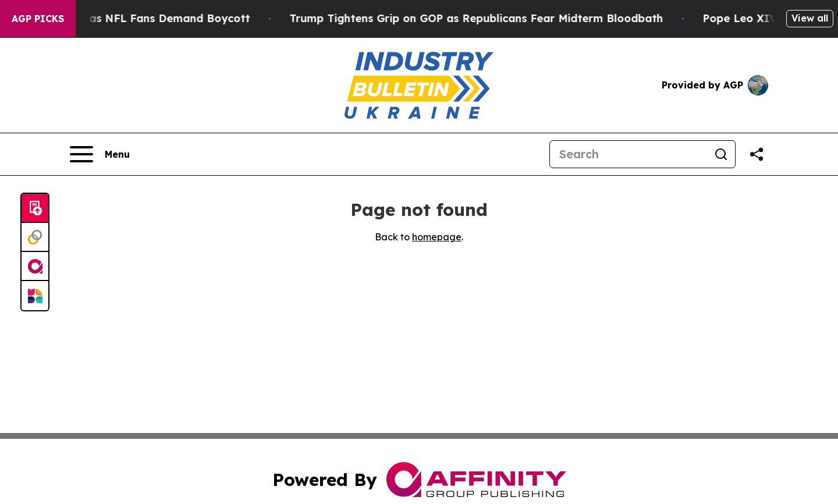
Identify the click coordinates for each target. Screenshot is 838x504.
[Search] (628, 154)
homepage (436, 237)
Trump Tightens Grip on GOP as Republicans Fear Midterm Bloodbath (483, 18)
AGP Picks (38, 18)
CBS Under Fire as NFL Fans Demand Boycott (134, 18)
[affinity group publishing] (35, 266)
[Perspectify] (35, 237)
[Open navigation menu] (100, 154)
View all (809, 18)
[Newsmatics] (35, 295)
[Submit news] (35, 208)
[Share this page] (756, 154)
